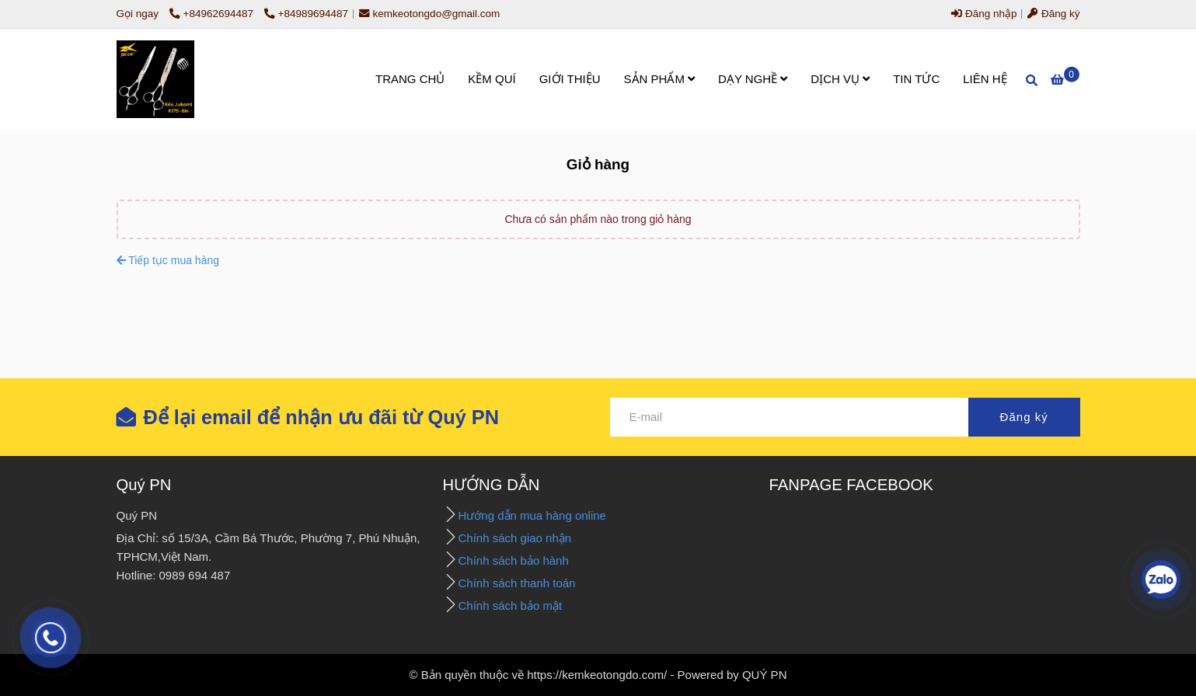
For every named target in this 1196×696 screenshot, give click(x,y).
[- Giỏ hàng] (155, 79)
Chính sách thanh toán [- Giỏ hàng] (517, 583)
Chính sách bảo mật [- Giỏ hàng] (511, 605)
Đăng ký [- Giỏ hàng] (1053, 13)
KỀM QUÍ (491, 78)
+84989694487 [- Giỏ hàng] (306, 13)
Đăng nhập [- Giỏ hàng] (983, 13)
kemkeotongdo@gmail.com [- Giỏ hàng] (429, 13)
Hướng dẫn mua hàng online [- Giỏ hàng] (532, 515)
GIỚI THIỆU (570, 78)
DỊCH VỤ (840, 78)
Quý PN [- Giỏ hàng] (144, 484)
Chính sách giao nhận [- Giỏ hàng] (517, 538)
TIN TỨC (916, 78)
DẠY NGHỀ (752, 78)
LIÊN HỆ (984, 78)
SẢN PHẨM (660, 78)
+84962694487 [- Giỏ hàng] (212, 13)
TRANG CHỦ (410, 78)
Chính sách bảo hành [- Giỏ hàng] (515, 560)
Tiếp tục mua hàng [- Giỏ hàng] (168, 260)
